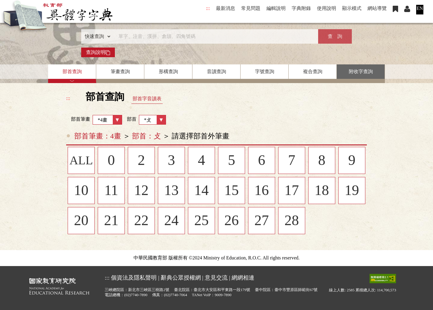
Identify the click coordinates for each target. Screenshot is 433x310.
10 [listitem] (81, 191)
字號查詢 (264, 71)
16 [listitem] (261, 191)
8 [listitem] (321, 160)
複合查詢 (312, 71)
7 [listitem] (291, 160)
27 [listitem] (261, 221)
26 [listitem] (231, 221)
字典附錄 (301, 8)
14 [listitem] (201, 191)
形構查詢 (168, 71)
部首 (146, 120)
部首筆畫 (94, 120)
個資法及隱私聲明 (134, 277)
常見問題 (250, 8)
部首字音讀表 (147, 98)
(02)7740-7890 (135, 295)
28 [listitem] (291, 221)
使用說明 (326, 8)
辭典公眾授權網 (181, 277)
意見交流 (216, 277)
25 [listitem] (201, 221)
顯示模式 (351, 8)
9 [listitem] (351, 160)
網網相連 (243, 277)
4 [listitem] (201, 160)
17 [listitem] (291, 191)
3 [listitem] (171, 160)
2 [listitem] (141, 160)
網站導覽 (377, 8)
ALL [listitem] (81, 161)
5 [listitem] (231, 160)
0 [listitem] (111, 160)
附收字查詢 (361, 71)
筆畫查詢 (120, 71)
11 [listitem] (111, 191)
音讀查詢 (216, 71)
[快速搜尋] (214, 36)
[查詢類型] (96, 36)
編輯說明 (276, 8)
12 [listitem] (141, 191)
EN (419, 8)
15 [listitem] (231, 191)
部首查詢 (72, 71)
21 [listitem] (111, 221)
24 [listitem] (171, 221)
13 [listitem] (171, 191)
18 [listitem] (322, 191)
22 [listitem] (141, 221)
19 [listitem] (352, 191)
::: (208, 8)
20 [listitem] (81, 221)
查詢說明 (98, 52)
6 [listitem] (261, 160)
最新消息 (225, 8)
